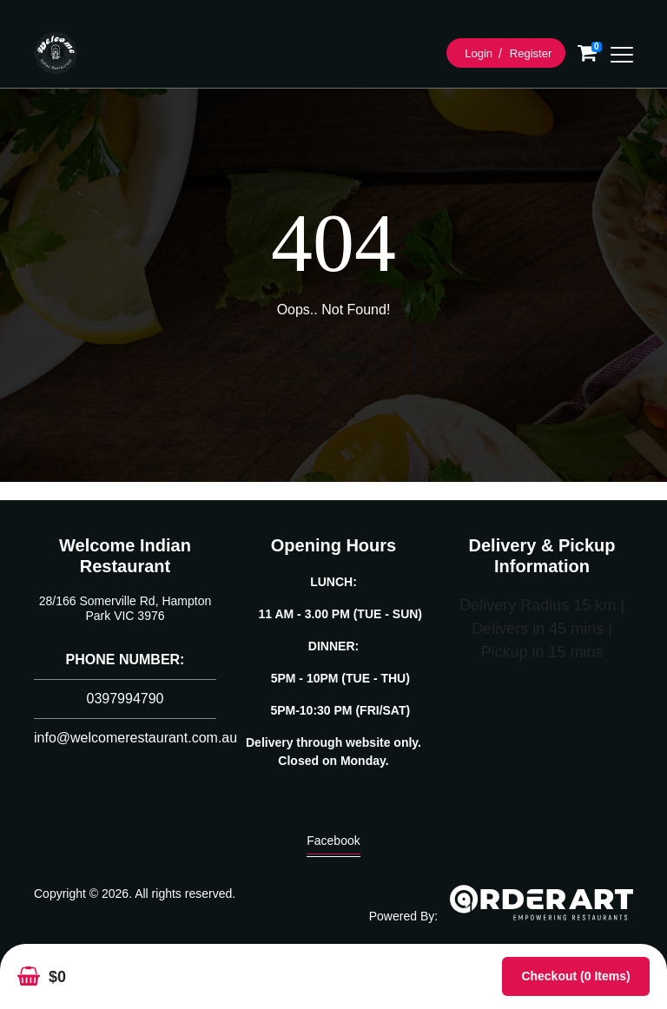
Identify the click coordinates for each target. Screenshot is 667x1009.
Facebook (333, 845)
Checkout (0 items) (575, 976)
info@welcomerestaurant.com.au (135, 737)
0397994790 (125, 698)
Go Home (333, 354)
